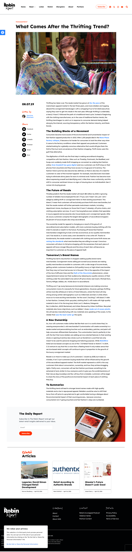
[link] (2, 32)
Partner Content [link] (86, 522)
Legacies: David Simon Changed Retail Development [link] (34, 485)
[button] (30, 129)
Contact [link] (56, 516)
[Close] (46, 526)
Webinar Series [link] (85, 519)
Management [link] (21, 22)
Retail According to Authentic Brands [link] (63, 483)
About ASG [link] (57, 520)
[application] (32, 6)
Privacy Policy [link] (112, 513)
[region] (26, 537)
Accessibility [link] (111, 516)
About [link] (55, 513)
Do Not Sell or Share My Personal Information (22, 544)
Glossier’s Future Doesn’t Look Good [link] (95, 483)
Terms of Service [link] (113, 519)
